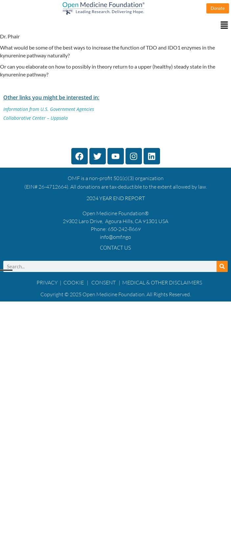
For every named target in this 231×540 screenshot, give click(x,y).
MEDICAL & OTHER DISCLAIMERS (162, 282)
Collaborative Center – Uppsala (35, 118)
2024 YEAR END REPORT (115, 198)
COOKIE (74, 282)
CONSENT (103, 282)
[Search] (222, 266)
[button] (115, 25)
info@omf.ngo (115, 237)
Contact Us (115, 247)
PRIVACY (47, 282)
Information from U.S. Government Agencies (48, 109)
